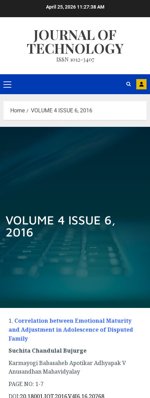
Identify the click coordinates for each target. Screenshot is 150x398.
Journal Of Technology (75, 41)
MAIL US (141, 84)
